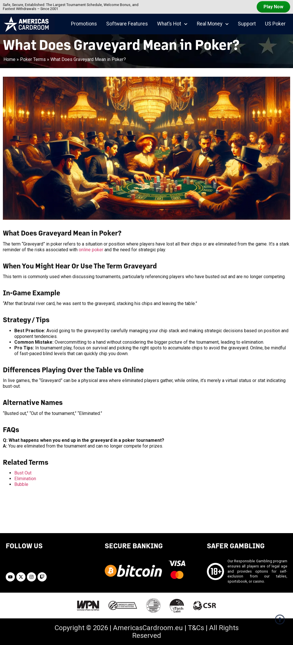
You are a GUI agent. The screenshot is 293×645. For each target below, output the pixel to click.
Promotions (84, 24)
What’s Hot (172, 24)
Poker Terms (33, 59)
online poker (91, 249)
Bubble (21, 484)
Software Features (127, 24)
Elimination (25, 478)
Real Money (213, 24)
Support (247, 24)
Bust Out (22, 473)
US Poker (275, 24)
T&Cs (196, 628)
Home (9, 59)
